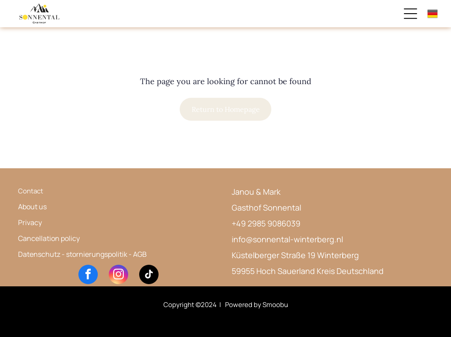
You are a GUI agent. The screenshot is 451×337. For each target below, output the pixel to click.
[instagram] (118, 275)
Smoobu (275, 304)
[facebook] (88, 275)
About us (32, 206)
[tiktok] (149, 275)
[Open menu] (410, 13)
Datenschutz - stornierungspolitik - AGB (82, 254)
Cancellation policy (49, 238)
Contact (30, 191)
